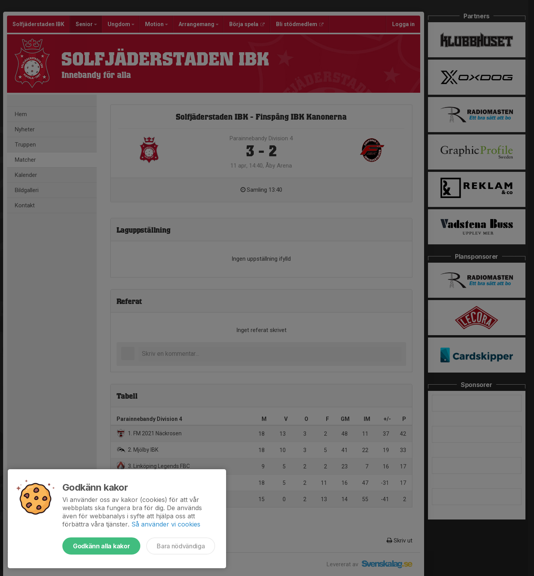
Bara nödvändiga (181, 546)
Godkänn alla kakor (101, 546)
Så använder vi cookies (165, 524)
